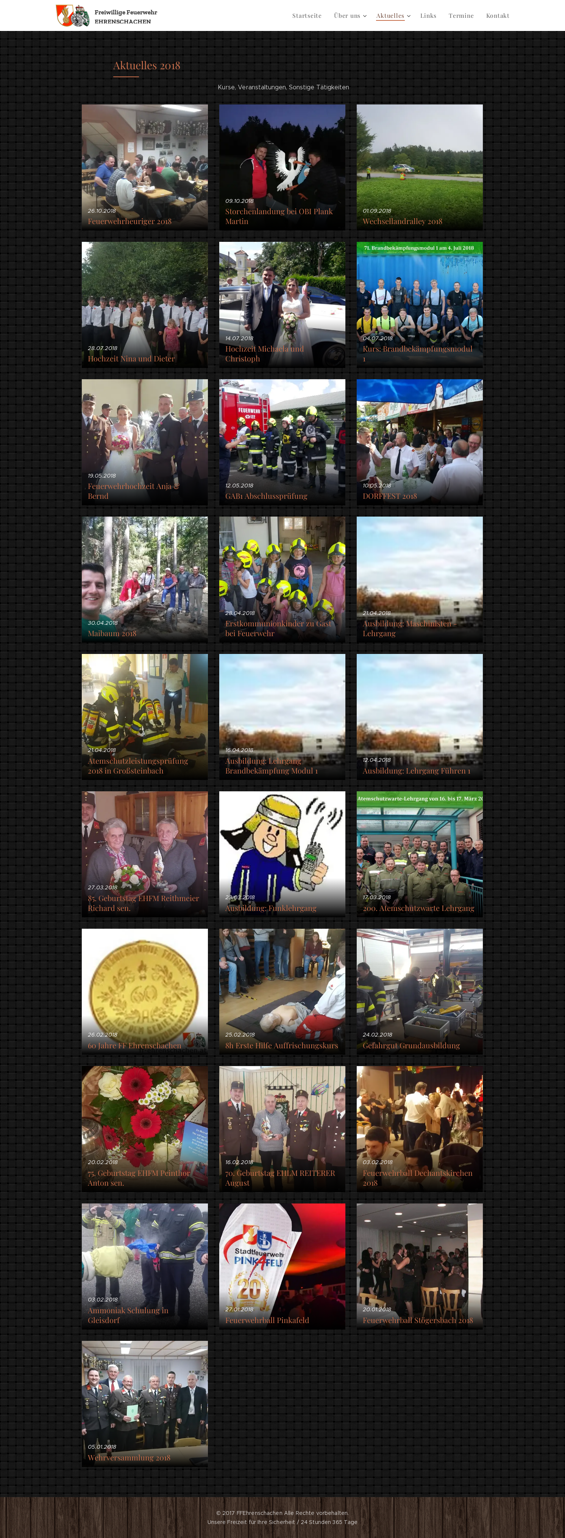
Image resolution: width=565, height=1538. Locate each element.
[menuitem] (314, 15)
